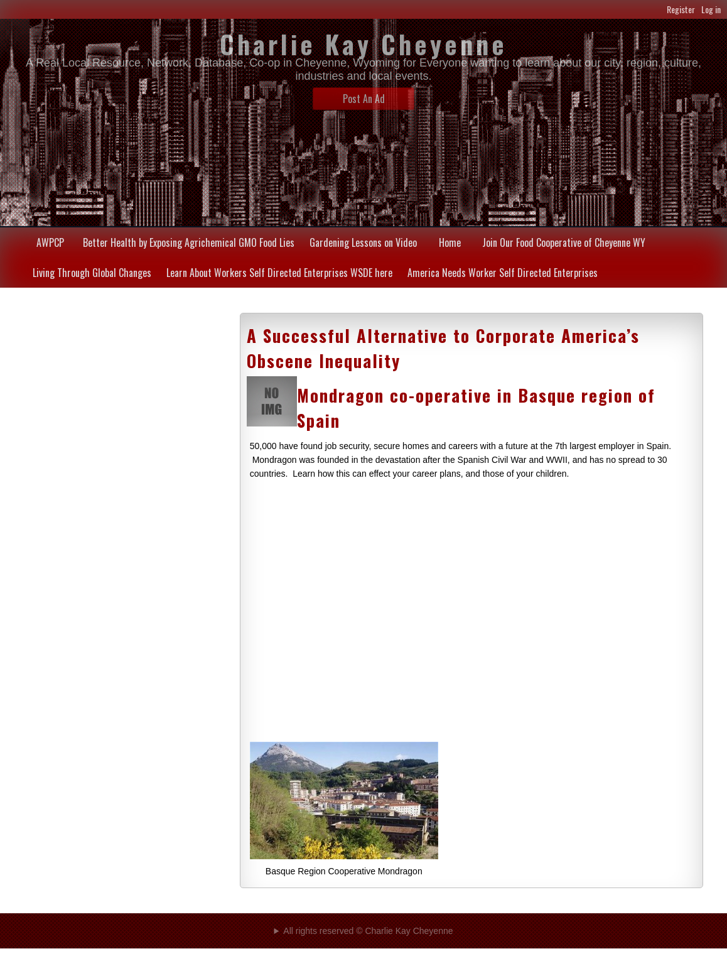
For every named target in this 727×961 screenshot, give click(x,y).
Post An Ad (364, 98)
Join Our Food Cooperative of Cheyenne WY (563, 242)
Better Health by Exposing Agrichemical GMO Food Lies (188, 242)
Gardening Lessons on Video (363, 242)
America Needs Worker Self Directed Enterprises (502, 272)
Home (450, 242)
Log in (711, 9)
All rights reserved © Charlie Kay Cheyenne (368, 931)
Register (681, 9)
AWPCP (50, 242)
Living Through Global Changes (92, 272)
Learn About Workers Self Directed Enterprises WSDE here (279, 272)
